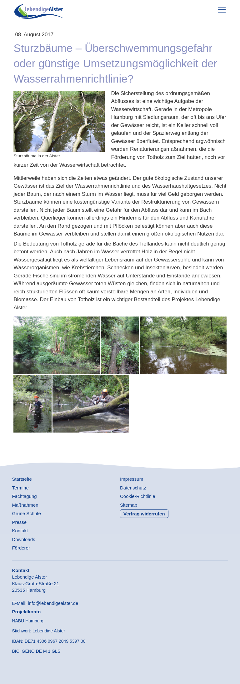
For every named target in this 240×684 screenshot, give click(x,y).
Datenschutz (133, 487)
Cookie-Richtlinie (137, 496)
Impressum (131, 479)
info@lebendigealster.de (53, 603)
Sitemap (128, 505)
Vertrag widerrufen (144, 513)
